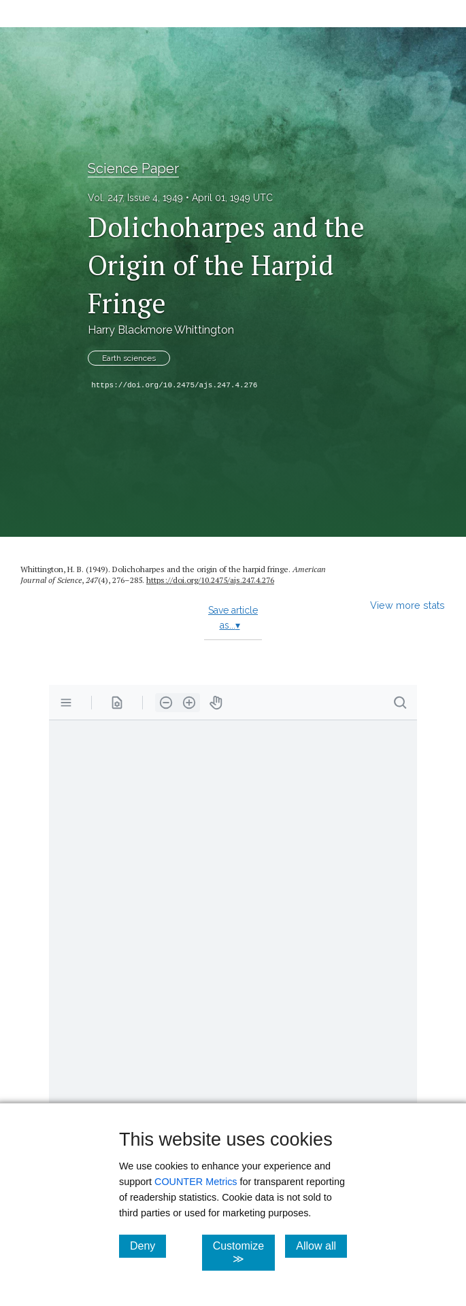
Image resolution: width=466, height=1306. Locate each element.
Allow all (321, 1245)
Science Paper (133, 168)
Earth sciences (129, 358)
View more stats (407, 605)
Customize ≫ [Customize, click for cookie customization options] (244, 1252)
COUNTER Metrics (195, 1181)
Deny (148, 1245)
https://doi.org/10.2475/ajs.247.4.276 (174, 385)
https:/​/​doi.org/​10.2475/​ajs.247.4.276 (210, 580)
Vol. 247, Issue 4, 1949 (135, 197)
